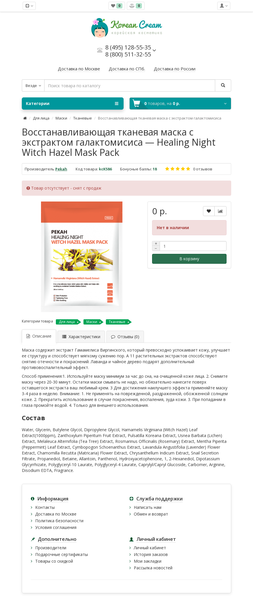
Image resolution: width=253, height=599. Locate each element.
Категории (72, 103)
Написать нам (147, 507)
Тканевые (82, 118)
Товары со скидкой (54, 561)
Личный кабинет (150, 547)
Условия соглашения (55, 527)
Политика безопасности (59, 520)
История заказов (151, 554)
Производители (50, 547)
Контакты (45, 507)
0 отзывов (202, 169)
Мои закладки (147, 561)
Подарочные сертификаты (61, 554)
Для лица (41, 118)
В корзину (189, 258)
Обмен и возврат (151, 514)
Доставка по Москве (55, 514)
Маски (61, 118)
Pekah (61, 169)
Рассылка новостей (153, 568)
